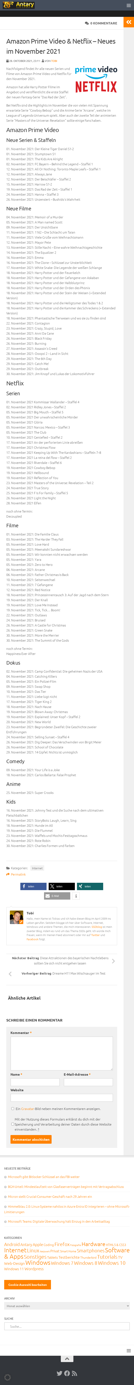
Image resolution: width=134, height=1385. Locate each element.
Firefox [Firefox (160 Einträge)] (62, 1244)
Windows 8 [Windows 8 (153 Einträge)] (85, 1263)
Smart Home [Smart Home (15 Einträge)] (68, 1251)
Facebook (32, 939)
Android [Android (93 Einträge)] (12, 1244)
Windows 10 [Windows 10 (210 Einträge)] (112, 1262)
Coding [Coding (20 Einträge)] (49, 1244)
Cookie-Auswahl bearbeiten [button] (27, 1284)
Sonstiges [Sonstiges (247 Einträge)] (35, 1256)
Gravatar (27, 1108)
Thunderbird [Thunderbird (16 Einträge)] (88, 1257)
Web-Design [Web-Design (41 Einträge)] (14, 1263)
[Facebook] (67, 1373)
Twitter (95, 935)
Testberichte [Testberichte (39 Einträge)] (69, 1257)
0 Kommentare (101, 23)
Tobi (54, 61)
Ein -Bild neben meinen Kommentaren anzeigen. (58, 1108)
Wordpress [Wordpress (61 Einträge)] (34, 1268)
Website (16, 1090)
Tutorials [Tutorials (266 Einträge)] (107, 1256)
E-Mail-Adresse (77, 1074)
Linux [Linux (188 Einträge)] (33, 1250)
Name (16, 1074)
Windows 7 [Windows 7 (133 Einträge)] (62, 1263)
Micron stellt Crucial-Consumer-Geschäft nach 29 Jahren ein (50, 1196)
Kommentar (21, 1032)
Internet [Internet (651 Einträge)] (15, 1250)
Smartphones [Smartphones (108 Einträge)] (90, 1250)
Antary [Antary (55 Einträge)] (26, 1244)
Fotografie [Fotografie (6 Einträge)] (75, 1245)
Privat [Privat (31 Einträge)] (55, 1251)
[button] (33, 886)
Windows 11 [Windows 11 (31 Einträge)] (14, 1268)
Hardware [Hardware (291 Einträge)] (93, 1244)
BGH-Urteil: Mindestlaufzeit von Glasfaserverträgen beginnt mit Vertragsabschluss (66, 1186)
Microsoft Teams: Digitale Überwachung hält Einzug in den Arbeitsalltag (59, 1221)
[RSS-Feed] (75, 1373)
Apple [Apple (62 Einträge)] (38, 1244)
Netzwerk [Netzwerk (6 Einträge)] (45, 1251)
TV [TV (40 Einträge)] (120, 1257)
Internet (37, 868)
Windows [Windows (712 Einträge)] (37, 1262)
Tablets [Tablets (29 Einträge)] (52, 1257)
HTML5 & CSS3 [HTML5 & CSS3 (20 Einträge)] (116, 1244)
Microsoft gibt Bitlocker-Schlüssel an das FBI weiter (44, 1176)
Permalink (16, 874)
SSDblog (97, 927)
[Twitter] (59, 1373)
